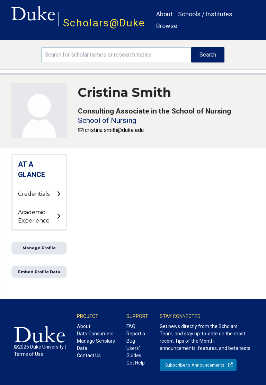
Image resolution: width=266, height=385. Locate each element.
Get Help (135, 363)
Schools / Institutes (205, 14)
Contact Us (89, 355)
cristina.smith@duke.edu (114, 130)
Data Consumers (95, 333)
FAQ (130, 326)
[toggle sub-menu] (58, 194)
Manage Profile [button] (39, 247)
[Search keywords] (116, 55)
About (164, 14)
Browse (166, 26)
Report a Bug (135, 337)
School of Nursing (107, 120)
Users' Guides (133, 351)
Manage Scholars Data (96, 344)
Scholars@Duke (104, 23)
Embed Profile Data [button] (39, 271)
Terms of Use (28, 354)
